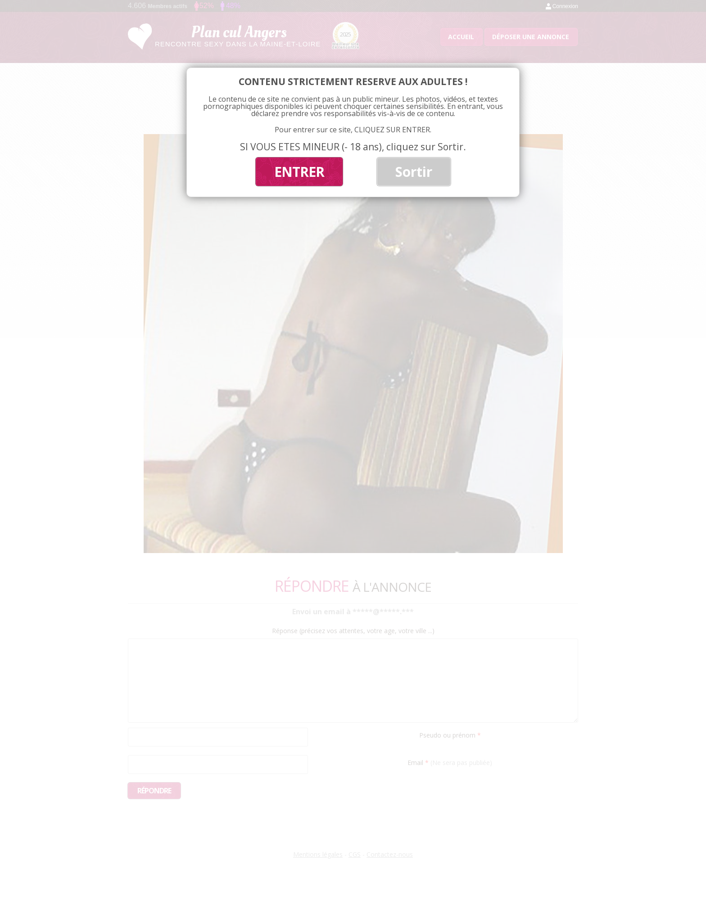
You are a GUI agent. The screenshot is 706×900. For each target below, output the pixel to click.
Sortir (413, 171)
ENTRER (299, 171)
